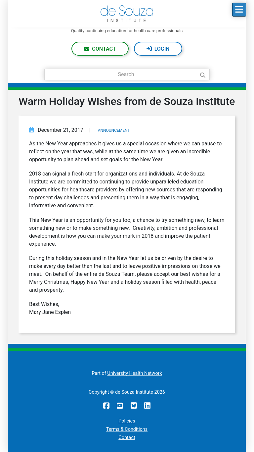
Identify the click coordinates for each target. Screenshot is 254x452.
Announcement (114, 130)
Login (162, 49)
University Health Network (134, 373)
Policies (126, 421)
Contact (104, 49)
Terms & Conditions (127, 429)
